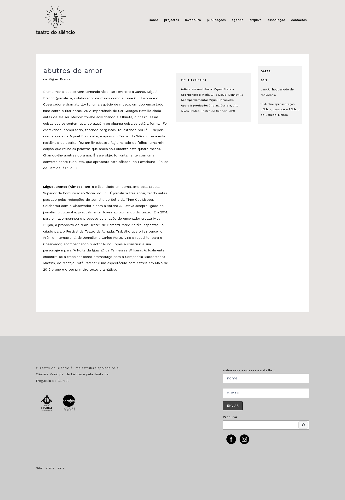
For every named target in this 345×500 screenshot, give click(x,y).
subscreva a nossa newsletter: (249, 370)
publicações (216, 20)
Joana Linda (54, 468)
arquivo (255, 20)
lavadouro (193, 20)
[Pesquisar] (303, 425)
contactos (299, 20)
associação (276, 20)
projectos (171, 20)
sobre (153, 20)
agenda (237, 20)
